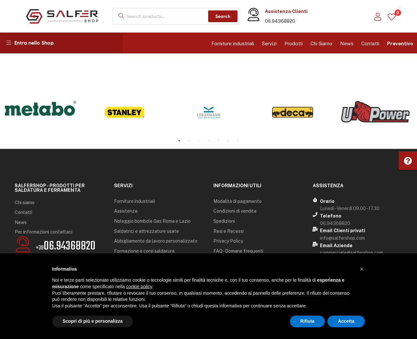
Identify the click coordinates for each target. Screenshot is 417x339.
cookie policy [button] (139, 286)
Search (222, 16)
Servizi (269, 43)
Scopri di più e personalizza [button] (92, 321)
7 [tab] (238, 140)
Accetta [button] (346, 321)
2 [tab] (189, 140)
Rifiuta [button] (307, 321)
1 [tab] (179, 140)
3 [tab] (198, 140)
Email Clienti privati (342, 230)
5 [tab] (218, 140)
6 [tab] (228, 140)
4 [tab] (208, 140)
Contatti (370, 43)
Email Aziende (336, 245)
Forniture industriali (232, 43)
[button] (408, 160)
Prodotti (293, 43)
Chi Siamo (321, 43)
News (346, 43)
